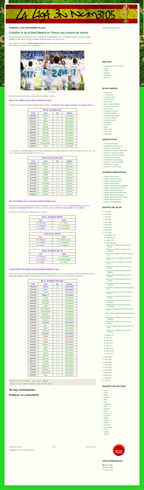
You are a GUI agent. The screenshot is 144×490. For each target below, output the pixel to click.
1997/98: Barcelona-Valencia (112, 199)
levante (106, 420)
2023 (106, 217)
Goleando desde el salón (111, 115)
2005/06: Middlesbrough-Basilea (113, 195)
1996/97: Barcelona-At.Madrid (113, 179)
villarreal (106, 434)
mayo (108, 343)
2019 (106, 227)
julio (107, 338)
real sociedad (108, 427)
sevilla (106, 429)
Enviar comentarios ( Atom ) (26, 450)
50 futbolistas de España (111, 164)
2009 (106, 375)
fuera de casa (32, 383)
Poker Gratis (108, 129)
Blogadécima (108, 92)
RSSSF (106, 70)
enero (108, 353)
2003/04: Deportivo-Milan (111, 183)
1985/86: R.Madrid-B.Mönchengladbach (116, 186)
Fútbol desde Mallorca (110, 113)
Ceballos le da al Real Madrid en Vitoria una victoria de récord (48, 32)
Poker (106, 127)
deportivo (107, 404)
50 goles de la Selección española (114, 155)
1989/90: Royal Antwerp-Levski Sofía (115, 192)
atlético (106, 395)
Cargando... (105, 439)
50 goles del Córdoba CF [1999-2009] (115, 150)
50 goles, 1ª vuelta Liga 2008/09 (113, 162)
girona (106, 413)
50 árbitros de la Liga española (113, 160)
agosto (108, 335)
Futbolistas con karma (110, 111)
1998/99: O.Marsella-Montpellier (113, 190)
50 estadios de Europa (111, 144)
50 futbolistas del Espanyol (112, 157)
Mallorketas (107, 122)
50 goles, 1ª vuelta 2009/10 (112, 148)
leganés (106, 418)
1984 (106, 380)
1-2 (17, 383)
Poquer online (108, 131)
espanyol (106, 409)
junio (107, 340)
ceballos (25, 383)
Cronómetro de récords (111, 106)
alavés (20, 383)
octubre (108, 240)
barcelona (107, 397)
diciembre (109, 235)
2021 (106, 222)
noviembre (109, 237)
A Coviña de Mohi (109, 97)
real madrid (44, 383)
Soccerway (107, 75)
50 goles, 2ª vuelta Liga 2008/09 (113, 153)
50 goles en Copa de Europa (112, 166)
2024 (106, 214)
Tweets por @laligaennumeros (111, 27)
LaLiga (106, 68)
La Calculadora (108, 95)
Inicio (54, 447)
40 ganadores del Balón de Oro (113, 146)
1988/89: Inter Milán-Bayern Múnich (114, 188)
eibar (105, 406)
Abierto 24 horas (109, 99)
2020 (106, 225)
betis (105, 399)
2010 (106, 372)
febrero (108, 351)
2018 (106, 230)
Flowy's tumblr (108, 108)
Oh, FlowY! (107, 125)
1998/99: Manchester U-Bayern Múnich (116, 197)
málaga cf (107, 422)
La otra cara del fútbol (110, 118)
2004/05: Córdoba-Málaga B (112, 202)
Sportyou (106, 77)
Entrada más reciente (15, 447)
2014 (106, 362)
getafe (106, 411)
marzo (108, 348)
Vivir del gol (107, 134)
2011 (106, 370)
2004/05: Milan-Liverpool (111, 176)
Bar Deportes (108, 102)
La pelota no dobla (109, 120)
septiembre (109, 243)
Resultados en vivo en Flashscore (114, 66)
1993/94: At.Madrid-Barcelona (113, 181)
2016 (106, 357)
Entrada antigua (91, 447)
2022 (106, 219)
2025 (106, 211)
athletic (106, 393)
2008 (106, 378)
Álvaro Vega (108, 465)
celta (105, 402)
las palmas (107, 415)
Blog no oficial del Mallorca (112, 104)
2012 (106, 367)
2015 (106, 359)
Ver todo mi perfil (107, 470)
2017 (106, 232)
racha (38, 383)
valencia (106, 432)
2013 (106, 365)
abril (107, 345)
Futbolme (107, 73)
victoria (50, 383)
